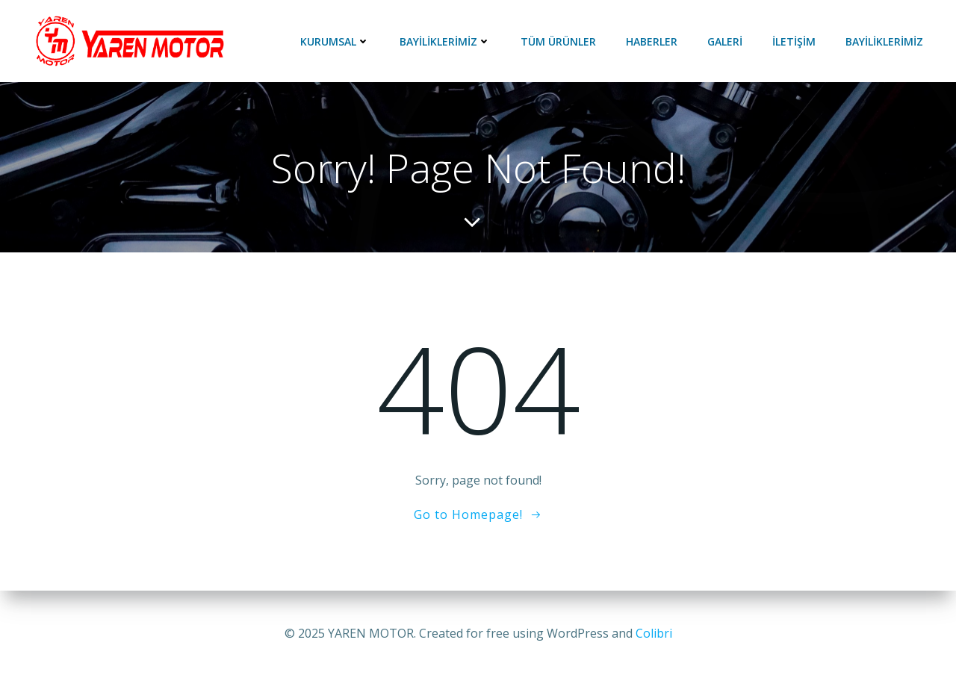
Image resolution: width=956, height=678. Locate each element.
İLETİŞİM (794, 41)
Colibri (654, 633)
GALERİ (724, 41)
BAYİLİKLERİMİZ (445, 41)
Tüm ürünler (558, 41)
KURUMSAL (335, 41)
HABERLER (651, 41)
